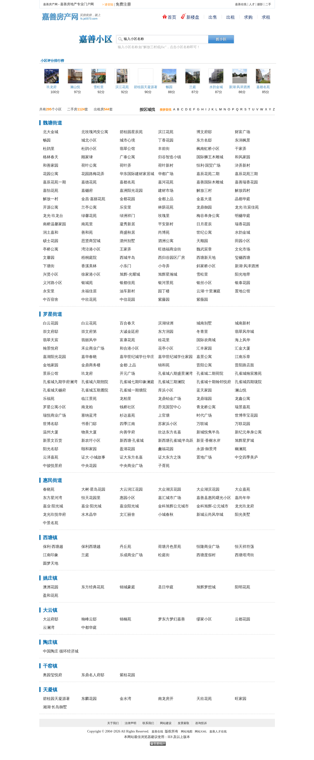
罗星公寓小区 (54, 407)
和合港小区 (129, 348)
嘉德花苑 (89, 182)
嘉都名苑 (263, 87)
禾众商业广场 (92, 348)
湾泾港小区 (91, 249)
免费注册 (123, 4)
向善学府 (127, 432)
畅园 (169, 87)
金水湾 (125, 699)
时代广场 (204, 415)
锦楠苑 (125, 619)
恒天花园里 (91, 498)
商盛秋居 (127, 232)
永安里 (48, 291)
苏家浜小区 (167, 424)
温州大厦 (50, 432)
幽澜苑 (240, 449)
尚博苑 (164, 232)
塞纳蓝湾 (89, 415)
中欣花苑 (89, 299)
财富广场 (242, 132)
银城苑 (87, 283)
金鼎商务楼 (91, 365)
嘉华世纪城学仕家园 (175, 357)
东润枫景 (242, 140)
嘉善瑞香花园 (246, 182)
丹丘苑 (125, 546)
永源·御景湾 (206, 449)
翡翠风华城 (244, 331)
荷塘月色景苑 (169, 546)
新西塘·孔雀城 (132, 440)
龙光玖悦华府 (54, 514)
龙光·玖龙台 (53, 216)
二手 (268, 4)
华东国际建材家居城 (137, 174)
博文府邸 (204, 132)
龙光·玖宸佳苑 (247, 207)
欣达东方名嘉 (169, 432)
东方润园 (165, 331)
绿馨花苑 (89, 216)
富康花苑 (127, 340)
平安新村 (165, 224)
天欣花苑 (204, 699)
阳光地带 (242, 274)
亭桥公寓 (50, 249)
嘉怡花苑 (50, 190)
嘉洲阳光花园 (131, 190)
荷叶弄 (125, 165)
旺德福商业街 (169, 249)
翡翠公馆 (127, 149)
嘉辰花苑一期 (54, 182)
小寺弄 (164, 266)
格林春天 (50, 157)
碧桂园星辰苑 (131, 132)
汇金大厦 (242, 348)
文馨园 (48, 257)
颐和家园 (89, 449)
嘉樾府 (87, 190)
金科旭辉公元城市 (173, 506)
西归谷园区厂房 (171, 257)
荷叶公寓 (89, 165)
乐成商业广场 (131, 555)
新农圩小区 (91, 440)
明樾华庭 (242, 216)
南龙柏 (87, 407)
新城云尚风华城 (209, 514)
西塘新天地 (206, 257)
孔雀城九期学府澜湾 (60, 382)
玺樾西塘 (242, 257)
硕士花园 (50, 241)
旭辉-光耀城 (130, 274)
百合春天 (127, 323)
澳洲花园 (50, 587)
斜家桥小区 (206, 266)
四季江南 (127, 424)
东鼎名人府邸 (92, 675)
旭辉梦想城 (206, 587)
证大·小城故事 (93, 457)
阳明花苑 (242, 587)
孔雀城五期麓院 (94, 390)
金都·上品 (128, 365)
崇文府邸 (50, 331)
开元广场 (127, 373)
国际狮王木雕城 (209, 157)
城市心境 (127, 140)
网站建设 (166, 723)
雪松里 (99, 87)
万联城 (202, 424)
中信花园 (127, 299)
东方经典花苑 (92, 587)
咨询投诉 (201, 723)
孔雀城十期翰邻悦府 (213, 382)
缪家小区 (204, 619)
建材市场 (165, 190)
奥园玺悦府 (52, 675)
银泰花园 (242, 283)
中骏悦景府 (52, 466)
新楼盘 (192, 17)
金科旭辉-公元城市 (212, 506)
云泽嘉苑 (50, 457)
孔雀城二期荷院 (209, 373)
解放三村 (204, 190)
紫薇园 (202, 299)
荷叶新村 (165, 165)
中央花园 (89, 466)
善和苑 (87, 232)
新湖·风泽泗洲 (239, 87)
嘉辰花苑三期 (246, 174)
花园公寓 (50, 174)
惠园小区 (127, 498)
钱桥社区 (127, 407)
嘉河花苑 (165, 182)
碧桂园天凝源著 (145, 87)
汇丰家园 (204, 348)
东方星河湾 (52, 498)
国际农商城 (206, 340)
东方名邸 (204, 140)
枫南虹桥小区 (207, 149)
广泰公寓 (127, 157)
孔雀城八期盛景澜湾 (175, 373)
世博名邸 (50, 424)
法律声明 (130, 723)
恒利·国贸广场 (208, 165)
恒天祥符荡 (244, 546)
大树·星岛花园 (93, 489)
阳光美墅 (242, 514)
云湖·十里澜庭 (208, 291)
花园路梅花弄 (92, 174)
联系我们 (148, 723)
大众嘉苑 (242, 489)
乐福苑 (48, 399)
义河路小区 (52, 283)
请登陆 (107, 4)
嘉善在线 (241, 4)
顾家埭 (87, 157)
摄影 (260, 4)
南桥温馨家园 (54, 224)
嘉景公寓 (204, 357)
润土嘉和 (50, 232)
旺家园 (240, 699)
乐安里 (125, 207)
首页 (172, 17)
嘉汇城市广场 (169, 498)
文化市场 (242, 249)
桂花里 (164, 340)
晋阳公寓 (204, 365)
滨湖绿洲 (165, 323)
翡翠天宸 (50, 340)
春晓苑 (48, 489)
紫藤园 (164, 299)
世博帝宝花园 (246, 415)
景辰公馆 (50, 373)
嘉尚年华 (242, 498)
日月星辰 (204, 224)
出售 (212, 17)
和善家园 (50, 165)
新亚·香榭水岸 (208, 440)
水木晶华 (89, 514)
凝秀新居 (127, 224)
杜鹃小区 (89, 149)
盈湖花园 (127, 449)
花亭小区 (165, 348)
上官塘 (164, 415)
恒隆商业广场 (207, 546)
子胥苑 (164, 466)
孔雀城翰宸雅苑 (248, 373)
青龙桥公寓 (206, 407)
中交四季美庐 (246, 457)
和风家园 (242, 157)
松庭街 (164, 555)
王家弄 (125, 249)
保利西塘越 (91, 546)
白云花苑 (89, 323)
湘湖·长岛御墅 (55, 707)
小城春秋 (165, 514)
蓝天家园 (204, 390)
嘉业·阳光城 (53, 506)
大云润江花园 (131, 489)
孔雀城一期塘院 (133, 390)
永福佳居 (89, 291)
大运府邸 (50, 619)
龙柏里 (125, 399)
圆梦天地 (50, 563)
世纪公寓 (204, 232)
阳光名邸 (50, 449)
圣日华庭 (165, 587)
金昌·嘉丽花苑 (93, 199)
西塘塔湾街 (244, 555)
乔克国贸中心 (169, 407)
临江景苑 (89, 399)
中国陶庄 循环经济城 (60, 651)
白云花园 (50, 323)
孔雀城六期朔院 (94, 382)
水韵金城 (216, 87)
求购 (248, 17)
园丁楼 (164, 291)
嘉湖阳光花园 (54, 357)
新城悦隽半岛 (207, 432)
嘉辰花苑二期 (207, 174)
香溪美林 (89, 266)
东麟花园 (89, 699)
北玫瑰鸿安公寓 (94, 132)
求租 (266, 17)
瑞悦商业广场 (54, 415)
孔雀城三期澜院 (171, 382)
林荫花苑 (165, 207)
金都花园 (127, 199)
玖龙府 (52, 87)
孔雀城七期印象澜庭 (137, 382)
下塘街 (48, 266)
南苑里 (87, 224)
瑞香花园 (242, 224)
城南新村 (242, 323)
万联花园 (242, 424)
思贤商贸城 (91, 241)
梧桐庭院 (89, 257)
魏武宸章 (204, 249)
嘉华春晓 (89, 357)
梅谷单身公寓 (207, 216)
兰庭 (192, 87)
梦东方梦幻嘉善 (171, 619)
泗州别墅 (127, 241)
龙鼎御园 (204, 207)
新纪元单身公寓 (248, 432)
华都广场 (165, 174)
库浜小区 (165, 390)
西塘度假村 (206, 555)
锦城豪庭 (127, 587)
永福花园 (165, 449)
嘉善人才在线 (218, 731)
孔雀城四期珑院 (248, 382)
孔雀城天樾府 (54, 390)
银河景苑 (165, 283)
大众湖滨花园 (169, 489)
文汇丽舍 (127, 514)
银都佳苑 (127, 283)
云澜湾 (48, 627)
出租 (230, 17)
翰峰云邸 (89, 619)
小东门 (125, 266)
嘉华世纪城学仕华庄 (137, 357)
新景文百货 (52, 440)
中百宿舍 (50, 299)
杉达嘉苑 (127, 415)
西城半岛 (127, 257)
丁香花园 (165, 140)
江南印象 (50, 555)
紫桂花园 (127, 675)
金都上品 (165, 199)
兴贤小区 (50, 274)
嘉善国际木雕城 (209, 182)
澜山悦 (75, 87)
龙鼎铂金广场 (169, 399)
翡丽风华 (89, 340)
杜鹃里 (48, 149)
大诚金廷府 (129, 331)
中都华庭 (89, 627)
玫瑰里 (164, 216)
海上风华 (242, 340)
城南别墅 (204, 323)
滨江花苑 (122, 87)
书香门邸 (89, 424)
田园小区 (242, 241)
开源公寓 (50, 207)
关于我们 (113, 723)
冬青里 (202, 331)
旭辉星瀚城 (167, 274)
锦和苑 (164, 365)
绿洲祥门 (127, 216)
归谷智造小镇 (169, 157)
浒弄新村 (242, 165)
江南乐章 (242, 357)
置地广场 (204, 457)
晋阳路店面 (244, 365)
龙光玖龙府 (244, 506)
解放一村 (50, 199)
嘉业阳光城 (129, 506)
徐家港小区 (91, 274)
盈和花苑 (50, 595)
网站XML (201, 731)
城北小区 (89, 140)
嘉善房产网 (50, 4)
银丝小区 (204, 283)
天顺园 (202, 241)
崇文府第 (89, 331)
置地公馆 (242, 291)
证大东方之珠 (169, 457)
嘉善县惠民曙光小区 (213, 498)
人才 (252, 4)
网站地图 (186, 731)
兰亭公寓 (89, 207)
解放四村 (242, 190)
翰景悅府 (50, 348)
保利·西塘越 (53, 546)
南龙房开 (165, 699)
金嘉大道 (204, 199)
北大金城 (50, 132)
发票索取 (183, 723)
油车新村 (127, 291)
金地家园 (50, 365)
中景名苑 (50, 523)
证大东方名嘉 (131, 457)
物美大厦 (89, 432)
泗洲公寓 (165, 241)
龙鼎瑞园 (204, 399)
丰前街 (164, 149)
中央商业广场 (131, 466)
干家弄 (240, 149)
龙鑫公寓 (242, 399)
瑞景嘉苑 (242, 407)
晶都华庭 (242, 199)
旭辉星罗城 (244, 440)
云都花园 (242, 619)
